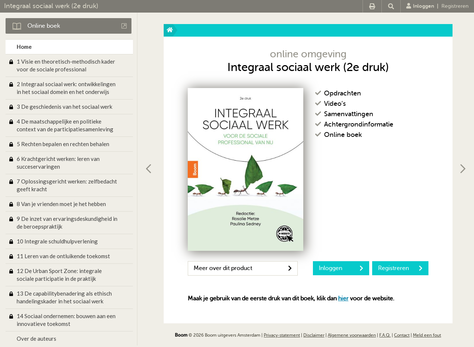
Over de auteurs (36, 338)
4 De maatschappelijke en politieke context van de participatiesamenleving (65, 125)
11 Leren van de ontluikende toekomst (63, 256)
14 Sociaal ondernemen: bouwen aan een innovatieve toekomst (66, 320)
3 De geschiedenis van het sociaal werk (64, 106)
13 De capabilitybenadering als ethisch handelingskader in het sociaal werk (64, 297)
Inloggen (420, 6)
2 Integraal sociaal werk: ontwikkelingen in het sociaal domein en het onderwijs (66, 88)
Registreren (454, 6)
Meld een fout (427, 335)
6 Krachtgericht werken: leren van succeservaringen (58, 162)
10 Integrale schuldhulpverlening (57, 241)
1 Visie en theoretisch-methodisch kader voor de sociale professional (66, 65)
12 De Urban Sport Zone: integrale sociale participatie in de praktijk (59, 274)
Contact (402, 335)
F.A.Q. (385, 335)
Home (24, 46)
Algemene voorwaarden (352, 335)
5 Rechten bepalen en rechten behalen (63, 144)
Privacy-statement (282, 335)
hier (343, 298)
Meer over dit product (243, 268)
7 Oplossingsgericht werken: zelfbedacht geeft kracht (67, 185)
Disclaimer (313, 335)
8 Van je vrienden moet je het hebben (61, 204)
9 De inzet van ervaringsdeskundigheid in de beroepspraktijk (67, 222)
